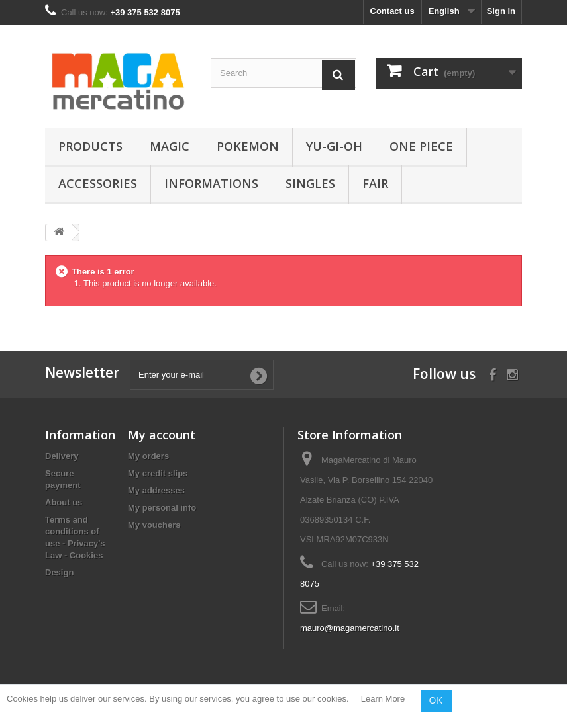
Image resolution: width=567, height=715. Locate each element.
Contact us (392, 11)
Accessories (97, 183)
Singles (310, 183)
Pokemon (248, 146)
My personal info (162, 508)
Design (59, 572)
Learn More (383, 699)
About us (63, 502)
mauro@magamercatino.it (349, 628)
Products (90, 146)
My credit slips (157, 473)
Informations (211, 183)
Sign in (501, 11)
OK (436, 700)
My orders (148, 456)
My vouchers (154, 525)
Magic (169, 146)
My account (161, 434)
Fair (375, 183)
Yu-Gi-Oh (334, 146)
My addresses (156, 490)
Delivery (62, 456)
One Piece (421, 146)
